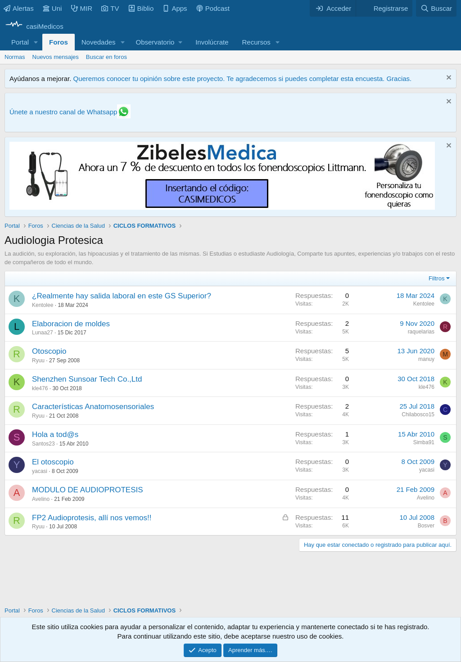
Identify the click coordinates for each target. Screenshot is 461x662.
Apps (175, 8)
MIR (82, 8)
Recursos (256, 42)
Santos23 (43, 444)
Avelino (41, 499)
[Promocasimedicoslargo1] (222, 207)
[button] (36, 42)
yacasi (39, 471)
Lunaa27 (42, 332)
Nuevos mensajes (55, 57)
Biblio (141, 8)
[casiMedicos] (34, 26)
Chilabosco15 (418, 414)
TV (110, 8)
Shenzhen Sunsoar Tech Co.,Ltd (87, 379)
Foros (58, 42)
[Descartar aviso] (448, 78)
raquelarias (421, 332)
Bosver (426, 525)
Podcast (213, 8)
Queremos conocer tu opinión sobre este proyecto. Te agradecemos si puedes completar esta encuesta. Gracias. (242, 78)
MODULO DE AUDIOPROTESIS (87, 490)
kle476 (40, 388)
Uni (52, 8)
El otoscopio (53, 462)
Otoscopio (49, 351)
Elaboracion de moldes (71, 324)
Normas (15, 57)
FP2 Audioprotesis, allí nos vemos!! (92, 517)
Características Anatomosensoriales (93, 406)
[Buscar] (436, 8)
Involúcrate (211, 42)
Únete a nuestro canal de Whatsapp (63, 112)
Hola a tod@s (55, 434)
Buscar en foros (106, 57)
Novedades (98, 42)
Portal (20, 42)
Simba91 (423, 442)
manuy (426, 359)
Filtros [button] (436, 278)
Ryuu (38, 360)
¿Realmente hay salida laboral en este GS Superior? (121, 296)
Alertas (19, 8)
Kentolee (42, 305)
